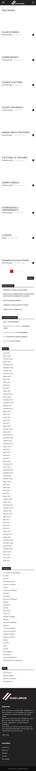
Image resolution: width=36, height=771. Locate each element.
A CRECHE (6, 235)
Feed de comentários (9, 678)
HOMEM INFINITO (10, 57)
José (4, 322)
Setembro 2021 (8, 514)
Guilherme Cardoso (7, 160)
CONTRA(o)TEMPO (9, 581)
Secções (5, 649)
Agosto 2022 (7, 482)
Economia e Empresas (10, 599)
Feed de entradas (8, 676)
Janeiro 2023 (7, 467)
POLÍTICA (6, 643)
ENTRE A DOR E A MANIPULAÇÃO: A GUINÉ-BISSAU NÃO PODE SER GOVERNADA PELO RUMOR (18, 295)
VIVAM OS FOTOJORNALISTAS (12, 309)
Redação (4, 238)
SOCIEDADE (7, 654)
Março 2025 (7, 391)
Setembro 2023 (8, 444)
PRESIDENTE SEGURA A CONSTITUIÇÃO (15, 290)
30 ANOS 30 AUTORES (12, 82)
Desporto (6, 593)
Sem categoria (7, 652)
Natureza (6, 625)
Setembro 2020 (8, 549)
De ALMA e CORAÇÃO (10, 590)
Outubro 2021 (7, 511)
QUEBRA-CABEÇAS (10, 182)
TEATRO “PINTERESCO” (13, 107)
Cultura (5, 587)
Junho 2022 (6, 487)
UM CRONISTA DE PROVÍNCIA (12, 660)
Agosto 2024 (7, 411)
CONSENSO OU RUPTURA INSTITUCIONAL (15, 305)
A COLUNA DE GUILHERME (11, 573)
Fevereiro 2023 (7, 464)
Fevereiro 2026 (7, 359)
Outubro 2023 (7, 441)
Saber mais (5, 735)
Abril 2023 (6, 458)
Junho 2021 (6, 522)
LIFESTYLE (6, 614)
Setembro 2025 (8, 373)
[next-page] (23, 271)
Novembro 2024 (8, 403)
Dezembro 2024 (8, 400)
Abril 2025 (6, 388)
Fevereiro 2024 (7, 429)
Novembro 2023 (8, 438)
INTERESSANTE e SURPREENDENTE (10, 208)
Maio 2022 (6, 490)
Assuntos (6, 576)
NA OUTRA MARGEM (9, 622)
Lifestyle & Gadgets (9, 617)
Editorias (5, 602)
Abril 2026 (6, 353)
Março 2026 (7, 356)
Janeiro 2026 (7, 362)
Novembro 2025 (8, 368)
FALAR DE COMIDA (10, 32)
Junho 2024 (6, 417)
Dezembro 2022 (8, 470)
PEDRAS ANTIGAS (8, 634)
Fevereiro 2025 (7, 394)
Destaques (6, 596)
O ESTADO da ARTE (9, 628)
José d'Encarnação (7, 34)
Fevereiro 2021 (7, 534)
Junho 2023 (6, 452)
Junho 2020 (6, 557)
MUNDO (5, 619)
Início (3, 7)
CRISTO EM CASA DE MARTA (12, 300)
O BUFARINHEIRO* (13, 322)
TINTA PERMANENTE (10, 657)
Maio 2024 (6, 420)
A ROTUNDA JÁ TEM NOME (14, 157)
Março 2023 (7, 461)
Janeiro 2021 (7, 537)
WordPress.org (7, 681)
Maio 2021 (6, 525)
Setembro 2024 (8, 408)
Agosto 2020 (7, 552)
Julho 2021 (6, 519)
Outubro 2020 (7, 546)
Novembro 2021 (8, 508)
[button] (3, 2)
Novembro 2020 (8, 543)
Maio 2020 (6, 560)
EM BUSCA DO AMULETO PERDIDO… (17, 337)
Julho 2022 (6, 484)
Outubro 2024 (7, 406)
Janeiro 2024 (7, 432)
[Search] (33, 2)
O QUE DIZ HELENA (9, 631)
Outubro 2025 (7, 370)
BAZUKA (5, 579)
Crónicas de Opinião (9, 584)
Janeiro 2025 (7, 397)
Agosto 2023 (7, 446)
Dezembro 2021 (8, 505)
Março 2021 (7, 531)
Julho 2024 (6, 414)
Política (5, 640)
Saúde (5, 646)
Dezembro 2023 (8, 435)
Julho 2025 (6, 379)
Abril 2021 (6, 528)
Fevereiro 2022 (7, 499)
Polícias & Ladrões (9, 637)
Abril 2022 (6, 493)
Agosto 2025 (7, 376)
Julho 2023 (6, 449)
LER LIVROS (6, 611)
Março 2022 (7, 496)
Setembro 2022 (8, 479)
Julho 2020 (6, 555)
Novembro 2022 (8, 473)
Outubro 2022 (7, 476)
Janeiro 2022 (7, 502)
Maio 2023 (6, 455)
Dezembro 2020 (8, 540)
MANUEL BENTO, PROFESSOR (15, 132)
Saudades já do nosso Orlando (15, 260)
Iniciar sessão (7, 673)
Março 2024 (7, 426)
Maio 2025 (6, 385)
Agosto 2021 (7, 517)
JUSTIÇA (5, 608)
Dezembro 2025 (8, 365)
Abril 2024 (6, 423)
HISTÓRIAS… (7, 605)
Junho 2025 (6, 382)
